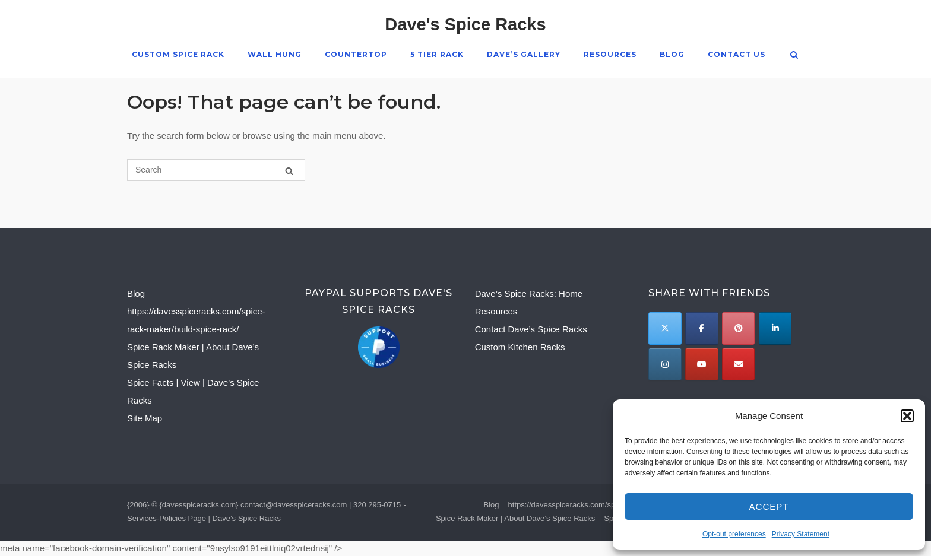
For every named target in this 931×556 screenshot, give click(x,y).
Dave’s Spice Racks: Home (528, 293)
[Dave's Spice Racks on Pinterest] (738, 328)
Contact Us (736, 54)
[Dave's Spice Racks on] (774, 364)
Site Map (144, 418)
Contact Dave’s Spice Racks (531, 329)
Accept (769, 506)
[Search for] (216, 170)
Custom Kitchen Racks (520, 347)
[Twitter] (664, 328)
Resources (609, 54)
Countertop (355, 54)
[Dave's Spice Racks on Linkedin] (775, 328)
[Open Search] (795, 55)
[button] (907, 416)
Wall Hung (274, 54)
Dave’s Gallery (523, 54)
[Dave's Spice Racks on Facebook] (701, 328)
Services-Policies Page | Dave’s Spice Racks (204, 518)
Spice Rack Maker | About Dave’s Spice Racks (515, 518)
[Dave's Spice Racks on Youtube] (701, 364)
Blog (671, 54)
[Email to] (738, 364)
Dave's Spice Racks (465, 24)
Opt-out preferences (734, 534)
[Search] (289, 170)
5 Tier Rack (436, 54)
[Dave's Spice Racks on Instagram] (664, 364)
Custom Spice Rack (177, 54)
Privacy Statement (800, 534)
